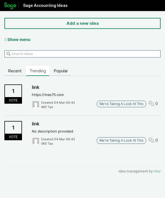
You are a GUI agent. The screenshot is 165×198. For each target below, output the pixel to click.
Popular (61, 70)
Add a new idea (83, 23)
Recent (15, 70)
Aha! (157, 171)
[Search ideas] (82, 53)
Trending (37, 70)
